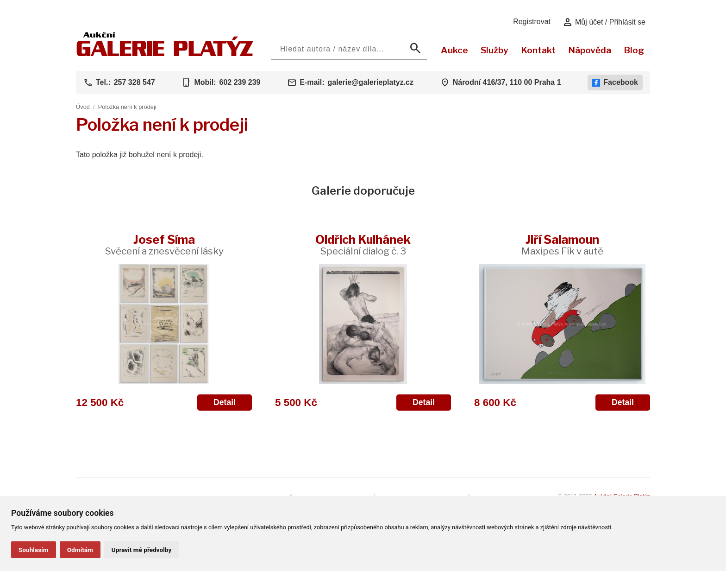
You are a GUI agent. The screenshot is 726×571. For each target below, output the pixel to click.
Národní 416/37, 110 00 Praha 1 (507, 82)
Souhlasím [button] (34, 549)
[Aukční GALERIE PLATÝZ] (165, 54)
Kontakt (538, 50)
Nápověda (589, 50)
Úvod (83, 106)
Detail (224, 402)
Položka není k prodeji (127, 106)
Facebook (615, 82)
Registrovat (532, 21)
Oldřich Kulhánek (363, 244)
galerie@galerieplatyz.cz (370, 82)
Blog (634, 50)
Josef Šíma (164, 244)
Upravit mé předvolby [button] (141, 549)
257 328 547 (134, 82)
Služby (494, 50)
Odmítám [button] (80, 549)
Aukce (454, 50)
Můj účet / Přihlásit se (604, 22)
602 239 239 (239, 82)
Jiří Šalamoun (562, 244)
